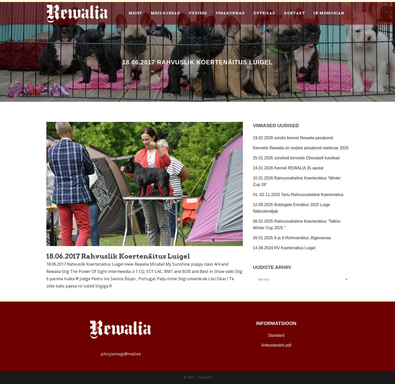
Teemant (204, 377)
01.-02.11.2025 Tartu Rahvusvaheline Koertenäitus (298, 195)
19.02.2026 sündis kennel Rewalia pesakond (293, 138)
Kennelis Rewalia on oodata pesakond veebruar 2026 (301, 148)
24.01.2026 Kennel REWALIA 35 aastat (288, 168)
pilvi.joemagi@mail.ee (121, 354)
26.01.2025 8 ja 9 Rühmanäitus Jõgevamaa (292, 238)
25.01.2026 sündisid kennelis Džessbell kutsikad (296, 158)
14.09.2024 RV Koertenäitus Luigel (284, 248)
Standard (276, 335)
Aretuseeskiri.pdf (276, 345)
